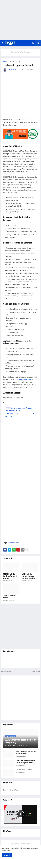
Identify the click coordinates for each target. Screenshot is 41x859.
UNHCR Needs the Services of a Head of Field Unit (10, 576)
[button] (2, 43)
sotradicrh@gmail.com (23, 380)
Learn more (6, 850)
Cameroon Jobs (14, 61)
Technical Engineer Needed (9, 597)
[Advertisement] (20, 20)
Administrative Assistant (24, 770)
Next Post (35, 671)
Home (5, 61)
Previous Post (7, 671)
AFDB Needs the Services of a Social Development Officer (28, 576)
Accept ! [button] (7, 855)
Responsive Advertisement (20, 52)
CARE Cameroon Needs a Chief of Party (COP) (20, 741)
